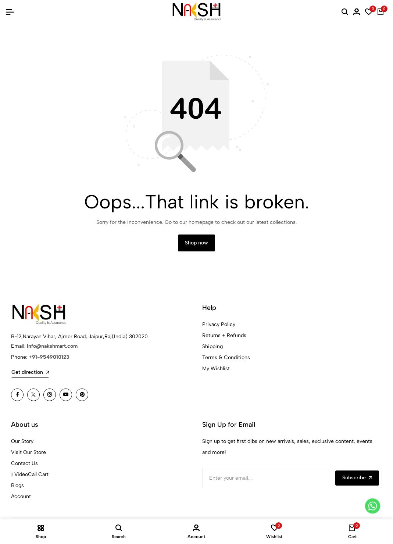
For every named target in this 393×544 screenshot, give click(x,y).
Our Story (22, 441)
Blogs (17, 485)
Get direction (30, 372)
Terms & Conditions (226, 357)
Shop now (196, 243)
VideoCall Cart (30, 474)
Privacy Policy (218, 324)
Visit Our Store (28, 452)
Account (21, 496)
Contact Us (24, 463)
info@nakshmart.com (52, 346)
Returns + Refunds (224, 335)
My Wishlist (216, 368)
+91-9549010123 (49, 357)
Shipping (212, 346)
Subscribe (357, 478)
